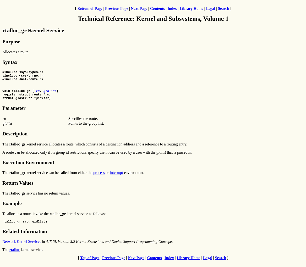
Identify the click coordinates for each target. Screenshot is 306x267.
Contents (157, 8)
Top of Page (89, 263)
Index (172, 8)
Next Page (139, 8)
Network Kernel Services (21, 247)
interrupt (116, 177)
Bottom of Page (89, 8)
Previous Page (116, 8)
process (99, 177)
